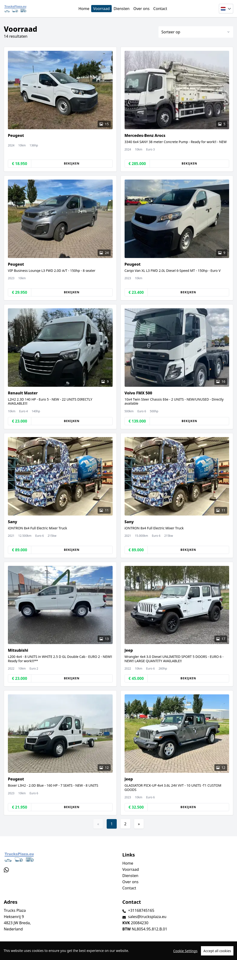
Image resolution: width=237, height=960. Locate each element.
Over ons (141, 8)
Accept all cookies (217, 953)
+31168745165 (141, 910)
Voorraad (101, 8)
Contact (160, 8)
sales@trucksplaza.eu (147, 916)
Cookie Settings (185, 953)
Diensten (122, 8)
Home (84, 8)
